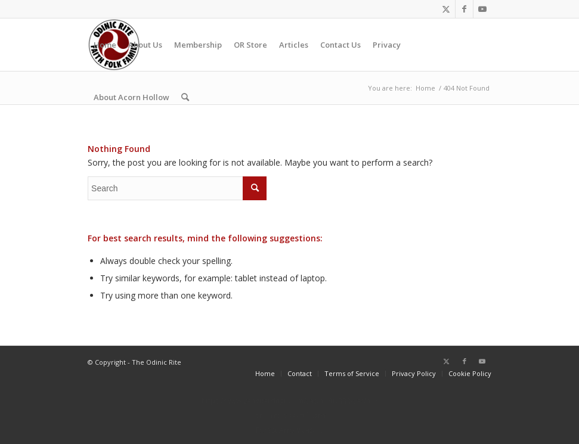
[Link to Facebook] (464, 9)
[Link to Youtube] (482, 9)
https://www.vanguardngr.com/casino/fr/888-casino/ (289, 401)
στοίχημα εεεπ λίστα (290, 416)
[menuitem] (105, 44)
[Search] (185, 97)
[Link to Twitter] (446, 9)
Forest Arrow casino (290, 430)
